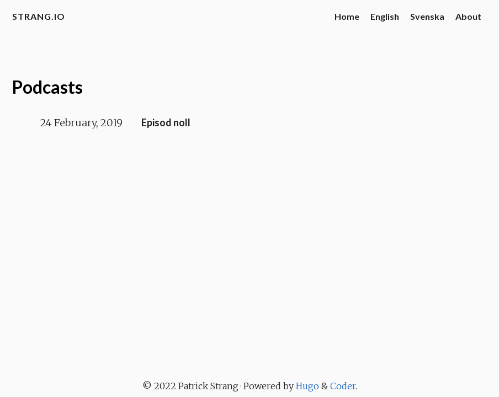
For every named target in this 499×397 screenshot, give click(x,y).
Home (347, 16)
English (384, 16)
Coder (342, 385)
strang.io (38, 16)
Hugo (307, 385)
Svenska (427, 16)
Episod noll (165, 122)
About (468, 16)
